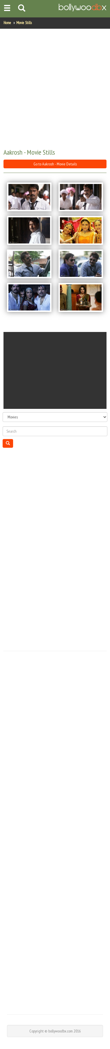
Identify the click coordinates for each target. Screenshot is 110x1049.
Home (7, 22)
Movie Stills (24, 22)
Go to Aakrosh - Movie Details (55, 164)
